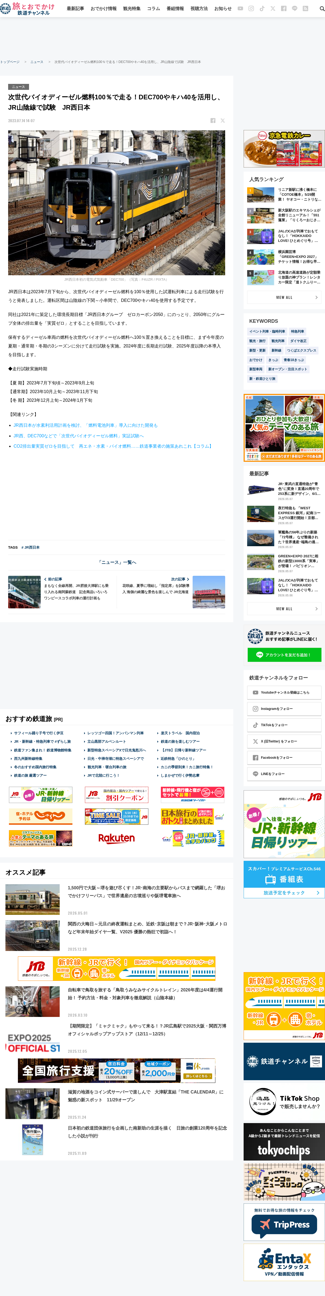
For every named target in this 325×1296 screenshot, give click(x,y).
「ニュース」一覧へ (116, 562)
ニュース (36, 62)
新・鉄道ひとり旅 (262, 379)
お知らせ (223, 9)
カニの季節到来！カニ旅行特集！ (187, 767)
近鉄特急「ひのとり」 (178, 758)
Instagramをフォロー (273, 709)
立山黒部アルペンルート (106, 741)
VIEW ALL (284, 297)
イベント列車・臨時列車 (267, 331)
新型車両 (255, 369)
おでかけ (255, 360)
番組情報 (175, 9)
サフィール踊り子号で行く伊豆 (38, 733)
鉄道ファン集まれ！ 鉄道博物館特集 (43, 750)
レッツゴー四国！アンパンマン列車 (115, 733)
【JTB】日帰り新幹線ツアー (183, 750)
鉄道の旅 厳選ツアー (30, 775)
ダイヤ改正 (298, 341)
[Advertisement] (162, 38)
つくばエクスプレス (301, 350)
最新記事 (75, 9)
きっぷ (273, 360)
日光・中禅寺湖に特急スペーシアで (115, 758)
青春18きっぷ (294, 360)
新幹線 (276, 350)
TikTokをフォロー (270, 725)
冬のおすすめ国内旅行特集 (35, 767)
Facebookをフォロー (272, 757)
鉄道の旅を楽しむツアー (180, 741)
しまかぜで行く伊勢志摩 (180, 775)
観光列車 (278, 341)
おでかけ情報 (104, 9)
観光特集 (132, 9)
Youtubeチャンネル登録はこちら (281, 692)
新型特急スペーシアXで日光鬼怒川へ (116, 750)
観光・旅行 (257, 341)
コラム (153, 9)
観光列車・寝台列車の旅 (106, 767)
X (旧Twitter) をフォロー (275, 741)
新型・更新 (257, 350)
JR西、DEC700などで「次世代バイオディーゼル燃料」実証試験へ (79, 435)
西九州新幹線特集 (28, 758)
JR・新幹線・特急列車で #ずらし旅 (42, 741)
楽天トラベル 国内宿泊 (180, 733)
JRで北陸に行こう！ (103, 775)
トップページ (10, 62)
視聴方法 (199, 9)
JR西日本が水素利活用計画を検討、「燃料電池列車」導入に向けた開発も (86, 425)
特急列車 (297, 331)
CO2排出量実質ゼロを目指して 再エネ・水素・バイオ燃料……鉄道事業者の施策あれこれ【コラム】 (114, 446)
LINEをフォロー (269, 774)
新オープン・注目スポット (287, 369)
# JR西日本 (30, 547)
